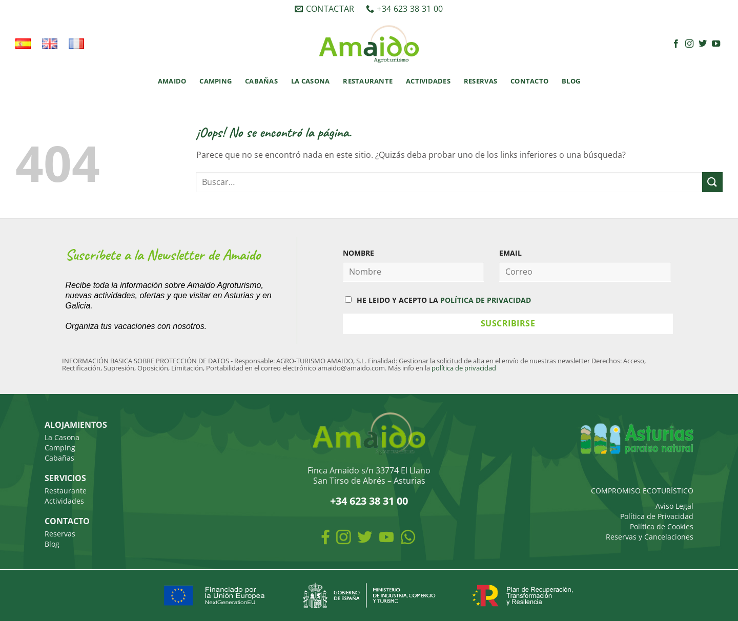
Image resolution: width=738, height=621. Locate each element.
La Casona (310, 81)
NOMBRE (358, 253)
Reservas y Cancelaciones (649, 537)
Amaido (172, 81)
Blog (571, 81)
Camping (215, 81)
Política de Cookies (661, 526)
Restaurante (368, 81)
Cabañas (261, 81)
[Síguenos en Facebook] (676, 44)
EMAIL (510, 253)
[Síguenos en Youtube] (716, 44)
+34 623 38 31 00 (369, 501)
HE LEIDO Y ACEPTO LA (438, 300)
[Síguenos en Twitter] (703, 44)
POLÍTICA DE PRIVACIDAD (485, 300)
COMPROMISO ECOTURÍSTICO (642, 490)
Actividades (428, 81)
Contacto (529, 81)
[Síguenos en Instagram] (689, 44)
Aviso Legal (674, 506)
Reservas (480, 81)
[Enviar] (712, 182)
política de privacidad (464, 367)
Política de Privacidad (656, 516)
